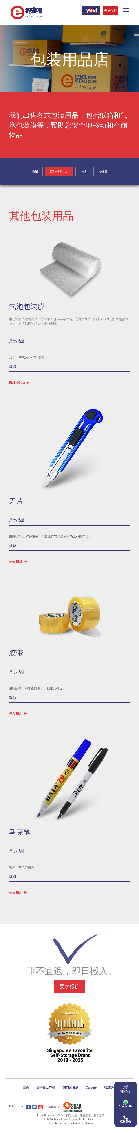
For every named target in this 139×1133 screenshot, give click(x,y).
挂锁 (83, 171)
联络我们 (110, 1087)
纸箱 (35, 171)
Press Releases (46, 1115)
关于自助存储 (45, 1087)
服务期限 (85, 1115)
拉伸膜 (103, 171)
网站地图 (71, 1115)
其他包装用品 (59, 171)
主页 (26, 1087)
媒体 (60, 1115)
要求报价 (110, 10)
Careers (91, 1087)
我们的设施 (70, 1087)
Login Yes (91, 10)
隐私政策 (99, 1115)
